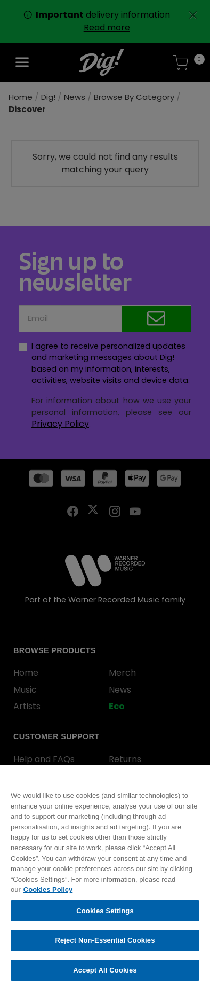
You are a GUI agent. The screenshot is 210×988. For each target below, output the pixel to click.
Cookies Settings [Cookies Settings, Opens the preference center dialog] (105, 916)
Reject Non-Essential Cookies (105, 946)
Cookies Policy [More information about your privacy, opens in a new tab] (47, 895)
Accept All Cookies (105, 975)
